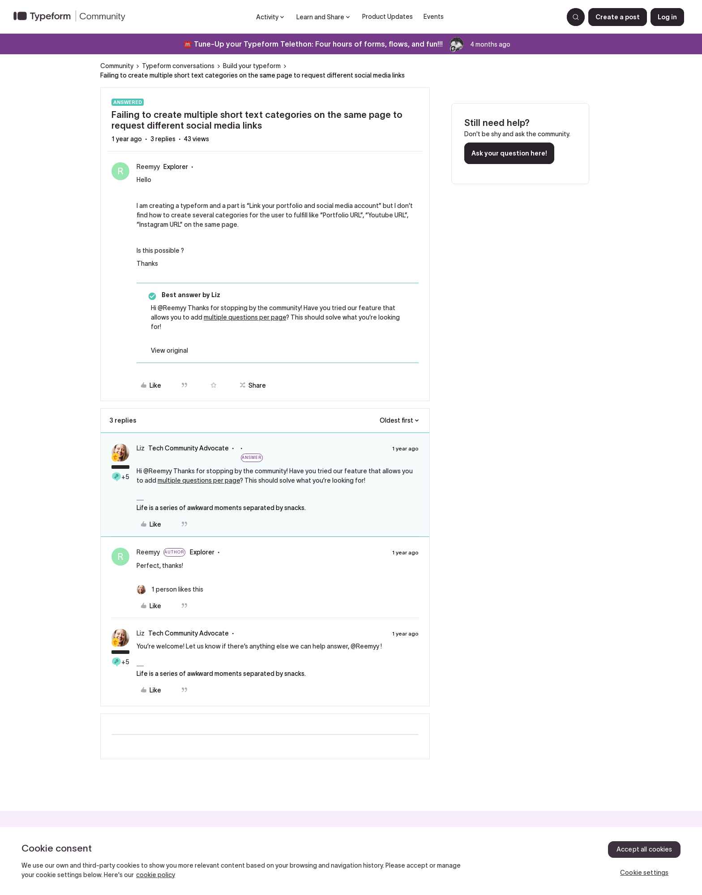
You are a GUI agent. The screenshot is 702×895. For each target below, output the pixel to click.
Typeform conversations (178, 65)
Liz (141, 448)
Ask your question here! (509, 153)
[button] (617, 17)
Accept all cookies (644, 849)
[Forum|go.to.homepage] (73, 17)
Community (116, 65)
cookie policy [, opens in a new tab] (155, 874)
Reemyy (148, 166)
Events (434, 16)
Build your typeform (252, 65)
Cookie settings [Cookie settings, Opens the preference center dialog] (644, 872)
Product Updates (387, 16)
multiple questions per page (245, 317)
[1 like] (170, 589)
